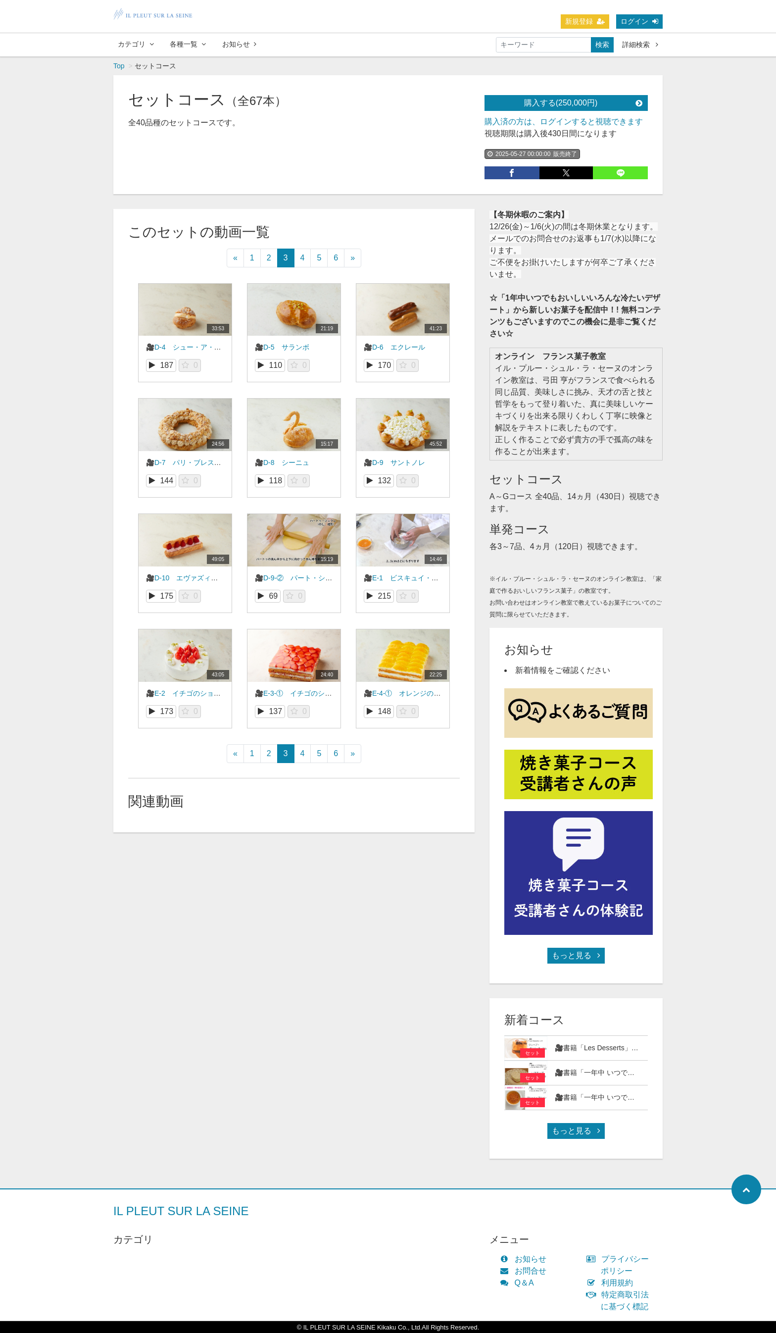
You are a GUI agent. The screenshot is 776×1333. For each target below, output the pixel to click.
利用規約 (612, 1283)
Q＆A (519, 1283)
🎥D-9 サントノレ (394, 462)
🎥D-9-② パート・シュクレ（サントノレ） (324, 578)
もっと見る (576, 955)
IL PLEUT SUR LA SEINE (180, 1211)
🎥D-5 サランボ (282, 347)
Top (119, 66)
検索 (602, 45)
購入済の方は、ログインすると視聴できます (564, 121)
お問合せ (525, 1271)
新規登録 (585, 21)
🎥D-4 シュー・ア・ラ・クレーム (201, 347)
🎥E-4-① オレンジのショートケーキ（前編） (437, 693)
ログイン (639, 21)
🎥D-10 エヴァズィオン (185, 578)
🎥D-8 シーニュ (282, 462)
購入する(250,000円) (583, 103)
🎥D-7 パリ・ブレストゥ (187, 462)
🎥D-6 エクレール (394, 347)
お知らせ (239, 44)
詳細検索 (640, 45)
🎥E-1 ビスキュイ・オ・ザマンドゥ (422, 578)
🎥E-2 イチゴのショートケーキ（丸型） (211, 693)
